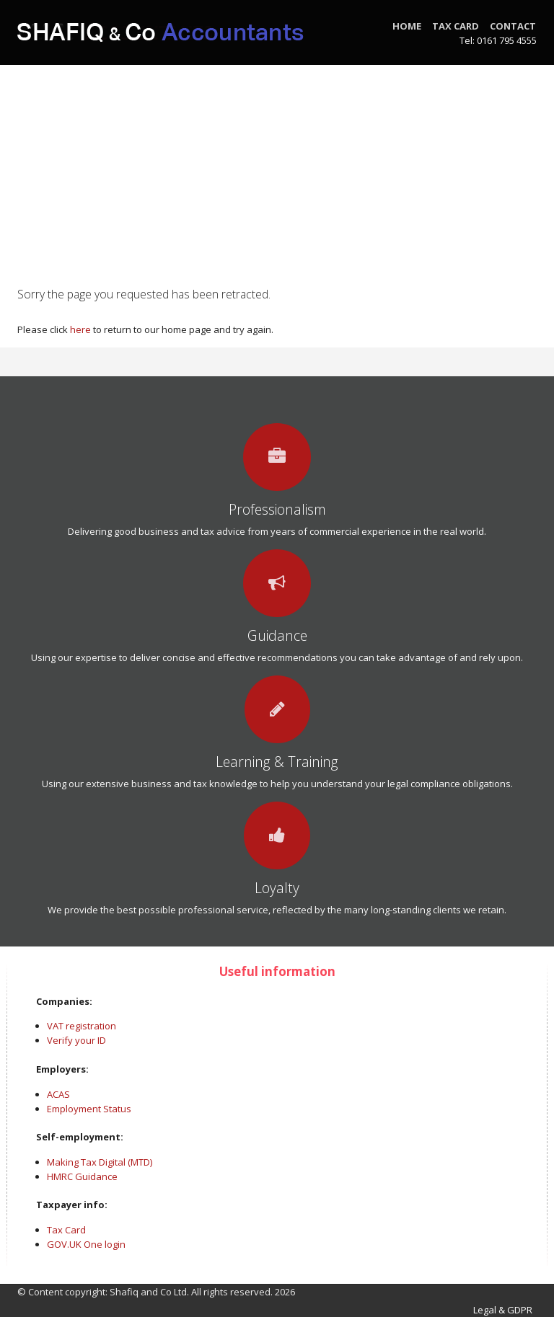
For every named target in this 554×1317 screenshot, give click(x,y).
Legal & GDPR (505, 1309)
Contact (513, 25)
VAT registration (81, 1025)
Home (406, 25)
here (80, 329)
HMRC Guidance (82, 1176)
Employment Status (89, 1108)
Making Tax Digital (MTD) (99, 1162)
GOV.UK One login (86, 1244)
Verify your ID (76, 1040)
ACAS (58, 1094)
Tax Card (455, 25)
